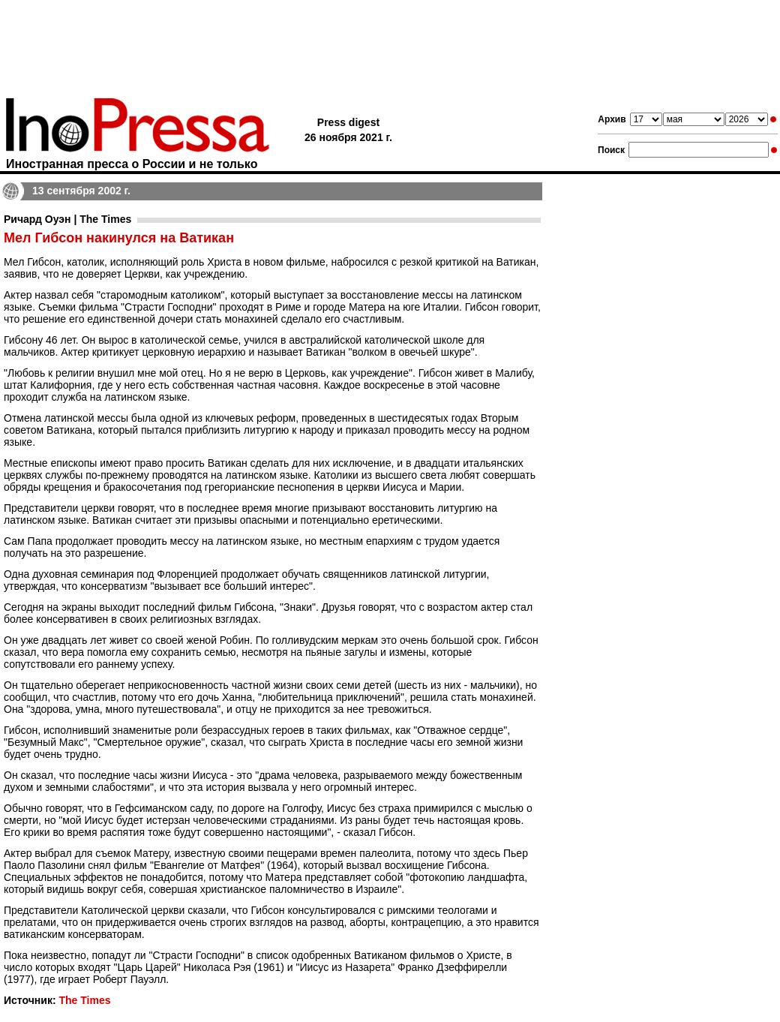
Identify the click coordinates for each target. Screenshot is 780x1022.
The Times (84, 1000)
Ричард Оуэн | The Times (67, 219)
